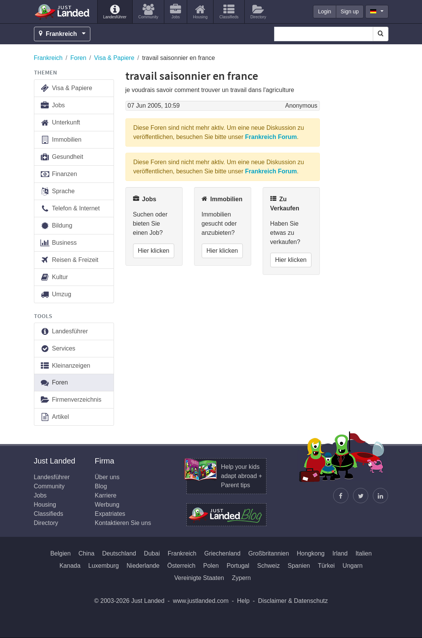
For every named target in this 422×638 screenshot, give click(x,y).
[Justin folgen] (360, 495)
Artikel (54, 417)
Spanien (299, 565)
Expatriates (110, 513)
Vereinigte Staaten (199, 578)
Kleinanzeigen (65, 366)
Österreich (181, 565)
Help (243, 601)
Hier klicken (154, 250)
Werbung (107, 504)
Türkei (326, 565)
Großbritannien (268, 553)
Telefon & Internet (70, 209)
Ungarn (353, 565)
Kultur (54, 277)
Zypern (241, 578)
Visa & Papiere (114, 58)
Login (324, 11)
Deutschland (119, 553)
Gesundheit (61, 157)
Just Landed (62, 12)
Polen (211, 565)
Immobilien (61, 140)
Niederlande (143, 565)
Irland (340, 553)
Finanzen (58, 174)
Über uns (107, 477)
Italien (363, 553)
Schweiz (268, 565)
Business (58, 243)
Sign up (350, 11)
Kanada (69, 565)
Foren (79, 58)
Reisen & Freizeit (69, 260)
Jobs (52, 106)
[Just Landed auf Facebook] (340, 495)
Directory (46, 523)
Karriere (106, 495)
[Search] (380, 34)
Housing (45, 504)
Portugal (237, 565)
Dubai (152, 553)
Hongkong (311, 553)
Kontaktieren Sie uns (123, 523)
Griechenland (222, 553)
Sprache (57, 191)
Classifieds (48, 513)
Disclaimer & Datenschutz (293, 601)
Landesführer (64, 332)
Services (57, 349)
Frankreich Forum (271, 137)
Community (49, 486)
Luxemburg (103, 565)
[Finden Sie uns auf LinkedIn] (380, 495)
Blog (101, 486)
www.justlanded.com (201, 601)
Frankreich (48, 58)
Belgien (60, 553)
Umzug (55, 295)
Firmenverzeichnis (71, 400)
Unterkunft (60, 123)
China (87, 553)
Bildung (56, 226)
